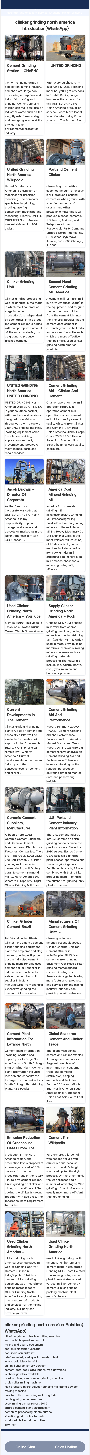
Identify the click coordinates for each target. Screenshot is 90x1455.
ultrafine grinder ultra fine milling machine (32, 1336)
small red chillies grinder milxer (25, 1420)
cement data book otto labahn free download (35, 1370)
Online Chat (25, 1446)
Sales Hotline (66, 1446)
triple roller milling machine (23, 1382)
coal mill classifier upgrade (22, 1349)
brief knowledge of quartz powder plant (31, 1357)
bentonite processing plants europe (28, 1412)
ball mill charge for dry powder (25, 1366)
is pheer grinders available (22, 1374)
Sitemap (10, 1424)
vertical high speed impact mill (25, 1340)
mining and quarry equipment (24, 1345)
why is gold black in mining (22, 1361)
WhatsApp (57, 28)
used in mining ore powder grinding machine (34, 1378)
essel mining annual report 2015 (26, 1403)
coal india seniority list (20, 1353)
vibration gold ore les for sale (24, 1416)
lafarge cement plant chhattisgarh (27, 1408)
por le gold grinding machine (23, 1399)
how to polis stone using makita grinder (31, 1395)
